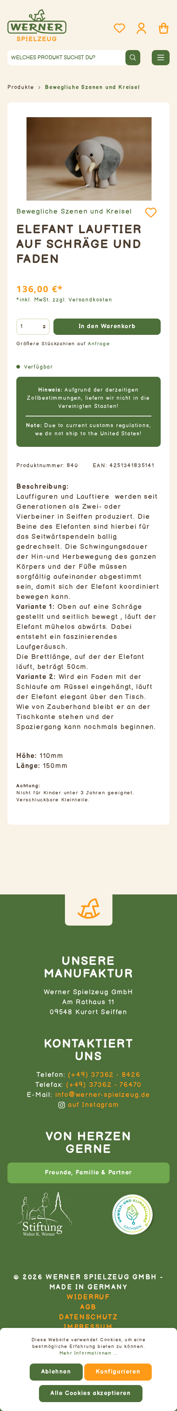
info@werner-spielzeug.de (102, 1095)
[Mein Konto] (139, 28)
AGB (88, 1307)
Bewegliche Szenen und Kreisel (74, 211)
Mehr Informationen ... (88, 1353)
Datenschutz (88, 1317)
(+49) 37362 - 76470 (104, 1085)
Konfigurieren (118, 1371)
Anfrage (99, 344)
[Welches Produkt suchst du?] (66, 57)
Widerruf (88, 1297)
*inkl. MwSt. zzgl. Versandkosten (64, 300)
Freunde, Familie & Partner (88, 1172)
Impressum (88, 1327)
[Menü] (161, 57)
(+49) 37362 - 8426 (104, 1075)
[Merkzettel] (117, 28)
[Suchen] (132, 57)
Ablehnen (56, 1371)
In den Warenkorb (107, 326)
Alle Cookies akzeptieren (90, 1393)
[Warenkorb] (161, 28)
